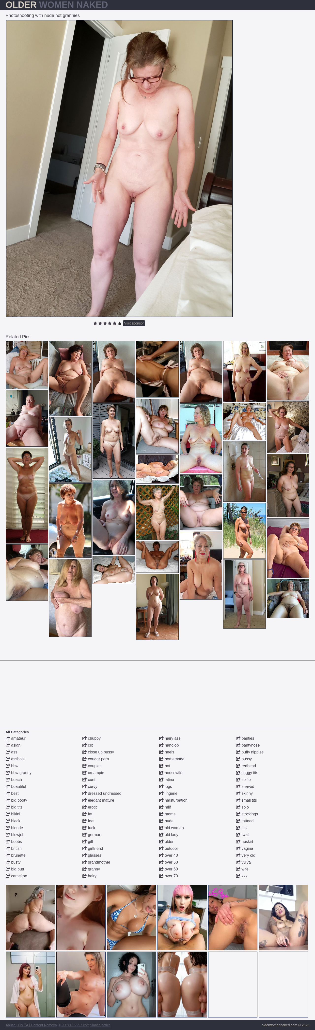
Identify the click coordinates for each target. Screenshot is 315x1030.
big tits (14, 807)
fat (87, 814)
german (91, 835)
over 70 (168, 876)
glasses (91, 855)
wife (242, 869)
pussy (244, 759)
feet (88, 821)
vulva (243, 862)
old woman (171, 828)
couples (92, 766)
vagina (244, 848)
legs (165, 786)
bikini (13, 814)
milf (165, 807)
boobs (14, 841)
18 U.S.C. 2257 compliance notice (85, 1025)
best (12, 793)
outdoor (168, 848)
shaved (245, 786)
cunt (88, 780)
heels (166, 752)
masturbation (173, 800)
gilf (87, 841)
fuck (88, 828)
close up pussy (98, 752)
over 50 (168, 862)
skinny (244, 793)
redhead (246, 766)
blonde (14, 828)
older (166, 841)
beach (14, 780)
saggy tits (247, 773)
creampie (93, 773)
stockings (247, 814)
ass (11, 752)
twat (242, 835)
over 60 (168, 869)
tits (241, 828)
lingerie (168, 793)
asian (13, 745)
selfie (243, 780)
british (14, 848)
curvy (89, 786)
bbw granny (19, 773)
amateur (16, 738)
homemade (172, 759)
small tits (246, 800)
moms (167, 814)
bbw (12, 766)
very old (245, 855)
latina (166, 780)
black (13, 821)
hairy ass (169, 738)
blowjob (15, 835)
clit (87, 745)
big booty (16, 800)
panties (245, 738)
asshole (15, 759)
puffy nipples (250, 752)
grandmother (96, 862)
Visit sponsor (134, 323)
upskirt (244, 841)
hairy (89, 876)
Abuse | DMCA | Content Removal (32, 1025)
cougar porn (95, 759)
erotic (90, 807)
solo (242, 807)
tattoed (244, 821)
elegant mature (98, 800)
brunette (16, 855)
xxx (241, 876)
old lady (168, 835)
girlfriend (92, 848)
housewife (171, 773)
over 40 (168, 855)
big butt (15, 869)
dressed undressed (102, 793)
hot (164, 766)
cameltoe (16, 876)
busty (13, 862)
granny (91, 869)
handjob (169, 745)
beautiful (16, 786)
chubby (91, 738)
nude (166, 821)
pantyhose (248, 745)
